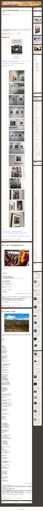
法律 (34, 184)
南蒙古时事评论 (35, 159)
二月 (35, 80)
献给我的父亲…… (7, 37)
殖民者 (34, 251)
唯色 (8, 34)
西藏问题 (10, 240)
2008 (35, 91)
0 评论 (13, 33)
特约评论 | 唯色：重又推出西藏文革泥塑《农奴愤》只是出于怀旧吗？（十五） (39, 330)
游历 (34, 246)
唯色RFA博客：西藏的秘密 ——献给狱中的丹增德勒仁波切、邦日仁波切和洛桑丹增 (39, 360)
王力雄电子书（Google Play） (37, 101)
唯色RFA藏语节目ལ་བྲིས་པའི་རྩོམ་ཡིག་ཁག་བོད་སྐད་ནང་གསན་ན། (37, 107)
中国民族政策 (16, 240)
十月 (35, 73)
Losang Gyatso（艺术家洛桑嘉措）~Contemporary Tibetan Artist (37, 154)
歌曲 (34, 188)
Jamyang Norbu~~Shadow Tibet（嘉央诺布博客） (37, 133)
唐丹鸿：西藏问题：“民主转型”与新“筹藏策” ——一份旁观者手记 (39, 315)
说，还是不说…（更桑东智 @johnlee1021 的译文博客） (37, 139)
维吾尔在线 (35, 157)
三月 (35, 79)
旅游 (34, 208)
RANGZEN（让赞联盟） (36, 120)
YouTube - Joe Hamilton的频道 (37, 155)
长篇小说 (35, 250)
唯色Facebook (35, 114)
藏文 (34, 249)
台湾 (34, 223)
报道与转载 (35, 170)
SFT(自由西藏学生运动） (36, 130)
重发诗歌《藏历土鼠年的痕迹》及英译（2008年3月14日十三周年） (39, 290)
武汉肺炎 (35, 230)
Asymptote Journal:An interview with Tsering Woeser (38, 397)
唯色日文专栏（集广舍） (36, 115)
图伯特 (34, 224)
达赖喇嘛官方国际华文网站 (36, 117)
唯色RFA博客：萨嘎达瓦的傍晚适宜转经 (39, 353)
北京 (34, 171)
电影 (34, 182)
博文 (35, 13)
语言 (34, 248)
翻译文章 (35, 185)
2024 (35, 57)
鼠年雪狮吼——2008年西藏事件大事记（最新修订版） (39, 369)
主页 (16, 502)
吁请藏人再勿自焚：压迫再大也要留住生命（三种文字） (39, 384)
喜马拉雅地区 (35, 233)
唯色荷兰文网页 (35, 112)
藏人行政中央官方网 (36, 124)
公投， (34, 190)
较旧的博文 (29, 502)
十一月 (36, 72)
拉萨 (34, 204)
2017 (35, 83)
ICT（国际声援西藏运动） (36, 129)
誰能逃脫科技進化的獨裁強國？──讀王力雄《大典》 (39, 274)
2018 (35, 82)
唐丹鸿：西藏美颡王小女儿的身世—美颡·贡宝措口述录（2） (39, 322)
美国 (34, 211)
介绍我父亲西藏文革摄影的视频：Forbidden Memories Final (37, 64)
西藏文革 (10, 34)
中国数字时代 (35, 156)
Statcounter (35, 95)
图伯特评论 (35, 121)
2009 (35, 90)
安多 (34, 168)
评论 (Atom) (17, 504)
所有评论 (35, 14)
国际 (34, 192)
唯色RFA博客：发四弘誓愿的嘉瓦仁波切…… (14, 245)
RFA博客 (13, 306)
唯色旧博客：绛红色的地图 (36, 108)
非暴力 (34, 186)
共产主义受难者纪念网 (36, 131)
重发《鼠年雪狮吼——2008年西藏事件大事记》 (39, 376)
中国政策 (19, 240)
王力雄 (34, 225)
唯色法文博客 (35, 113)
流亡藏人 (35, 207)
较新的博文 (4, 502)
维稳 (34, 228)
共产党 (34, 191)
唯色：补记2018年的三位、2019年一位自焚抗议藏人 (37, 71)
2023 (35, 58)
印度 (34, 245)
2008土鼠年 (35, 167)
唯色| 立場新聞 (35, 111)
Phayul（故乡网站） (36, 128)
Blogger (20, 509)
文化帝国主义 (35, 229)
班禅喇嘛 (35, 169)
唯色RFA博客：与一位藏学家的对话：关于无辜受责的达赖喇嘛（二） (39, 419)
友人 (34, 247)
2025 (35, 56)
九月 (35, 74)
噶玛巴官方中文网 (36, 119)
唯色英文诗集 (35, 116)
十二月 (36, 62)
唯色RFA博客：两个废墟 (8, 311)
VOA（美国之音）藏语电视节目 (37, 125)
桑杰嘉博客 (35, 140)
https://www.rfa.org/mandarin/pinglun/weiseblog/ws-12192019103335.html (10, 302)
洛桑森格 (35, 209)
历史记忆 (35, 205)
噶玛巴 (34, 187)
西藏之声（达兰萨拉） (36, 127)
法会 (34, 183)
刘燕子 (34, 206)
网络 (34, 226)
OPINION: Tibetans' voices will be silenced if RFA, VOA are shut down (39, 345)
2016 (35, 84)
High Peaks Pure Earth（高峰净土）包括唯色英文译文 (37, 109)
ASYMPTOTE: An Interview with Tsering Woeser (39, 391)
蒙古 (34, 212)
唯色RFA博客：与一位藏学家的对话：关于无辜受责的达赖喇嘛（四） (39, 411)
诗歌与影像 (5, 34)
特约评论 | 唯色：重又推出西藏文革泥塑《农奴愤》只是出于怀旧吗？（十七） (39, 307)
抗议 (34, 203)
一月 (35, 81)
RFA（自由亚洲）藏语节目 (36, 126)
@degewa (35, 9)
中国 (34, 252)
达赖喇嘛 (5, 306)
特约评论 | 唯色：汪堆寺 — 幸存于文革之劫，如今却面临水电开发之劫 (39, 298)
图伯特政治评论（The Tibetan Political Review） (37, 123)
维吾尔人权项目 (35, 158)
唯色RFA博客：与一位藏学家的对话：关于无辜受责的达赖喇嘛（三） (39, 402)
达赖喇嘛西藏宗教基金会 (36, 118)
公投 (34, 189)
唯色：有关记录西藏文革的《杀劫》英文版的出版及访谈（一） (39, 281)
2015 (35, 85)
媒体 (34, 210)
